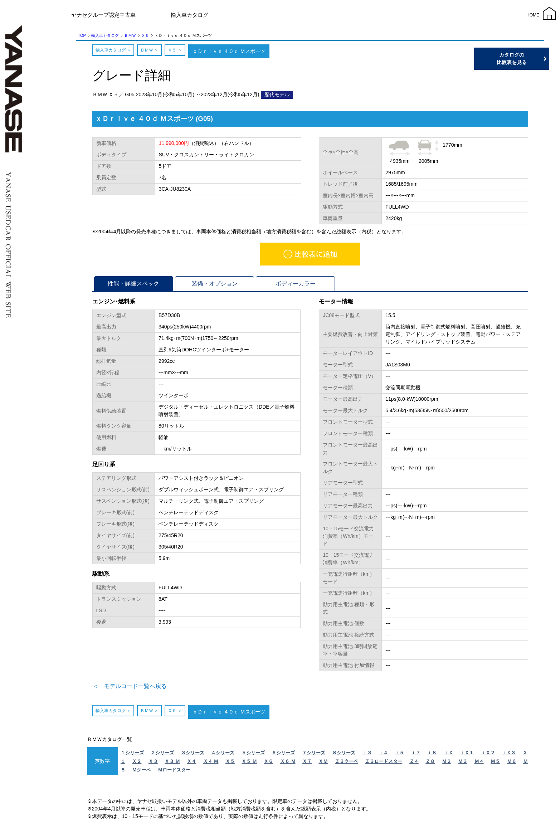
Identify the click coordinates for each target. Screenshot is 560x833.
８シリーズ (343, 755)
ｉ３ (367, 755)
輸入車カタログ (189, 15)
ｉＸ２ (488, 755)
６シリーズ (283, 755)
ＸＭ (323, 763)
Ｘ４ (191, 763)
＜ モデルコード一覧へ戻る (138, 687)
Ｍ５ (495, 763)
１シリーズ (132, 755)
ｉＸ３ (509, 755)
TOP (82, 35)
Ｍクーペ (141, 772)
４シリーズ (222, 755)
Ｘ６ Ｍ (288, 763)
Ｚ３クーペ (346, 763)
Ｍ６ (511, 763)
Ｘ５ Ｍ (249, 763)
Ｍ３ (462, 763)
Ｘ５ (145, 35)
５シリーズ (253, 755)
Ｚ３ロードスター (383, 763)
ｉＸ (448, 755)
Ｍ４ (479, 763)
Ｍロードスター (174, 772)
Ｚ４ (414, 763)
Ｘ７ (307, 763)
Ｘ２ (136, 763)
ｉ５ (399, 755)
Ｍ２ (446, 763)
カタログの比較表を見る (526, 58)
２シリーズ (162, 755)
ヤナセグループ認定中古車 (103, 15)
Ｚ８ (430, 763)
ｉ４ (383, 755)
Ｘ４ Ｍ (211, 763)
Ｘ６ (268, 763)
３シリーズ (192, 755)
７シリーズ (313, 755)
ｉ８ (432, 755)
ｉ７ (415, 755)
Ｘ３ (153, 763)
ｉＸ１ (467, 755)
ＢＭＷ (130, 35)
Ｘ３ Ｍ (172, 763)
